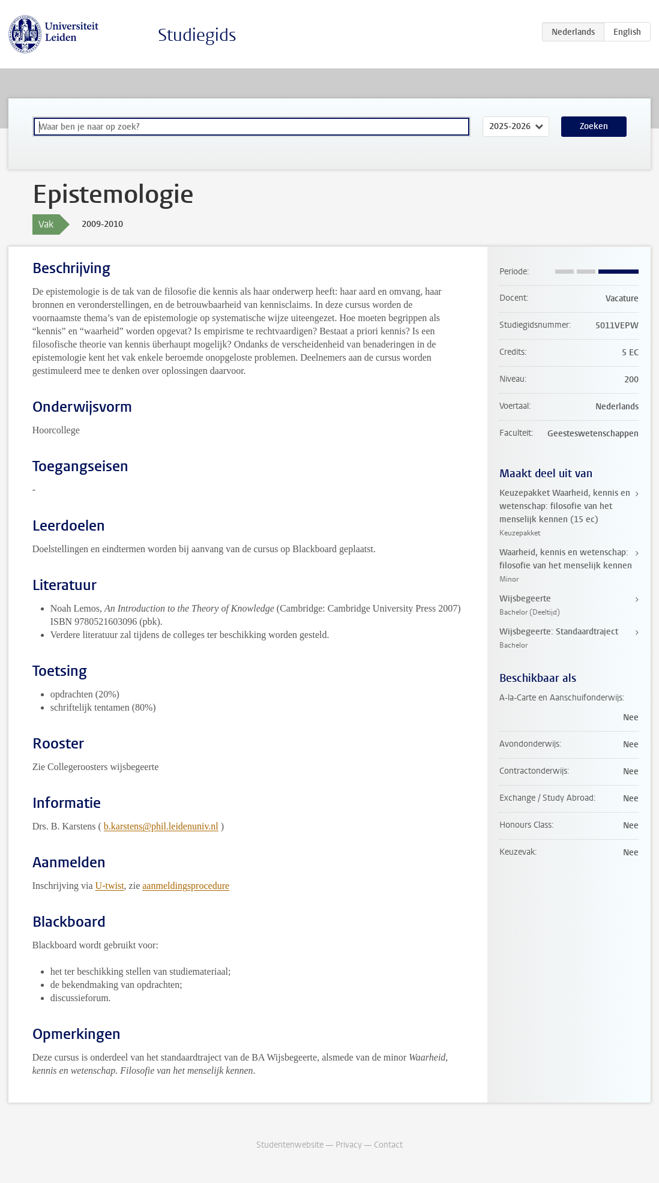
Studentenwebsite (289, 1145)
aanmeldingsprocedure (185, 885)
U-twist (109, 885)
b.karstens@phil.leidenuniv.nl (161, 826)
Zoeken (594, 126)
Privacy (349, 1145)
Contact (388, 1145)
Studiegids (197, 35)
